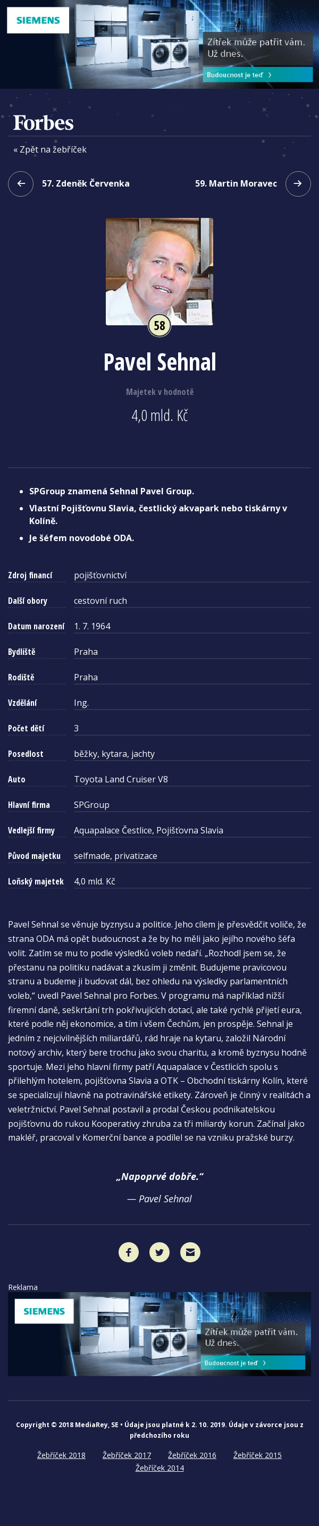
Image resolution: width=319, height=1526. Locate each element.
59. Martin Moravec (253, 184)
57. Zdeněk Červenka (69, 184)
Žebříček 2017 (127, 1455)
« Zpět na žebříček (50, 150)
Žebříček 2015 (257, 1455)
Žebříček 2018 (61, 1455)
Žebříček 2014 (160, 1468)
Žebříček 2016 (192, 1455)
